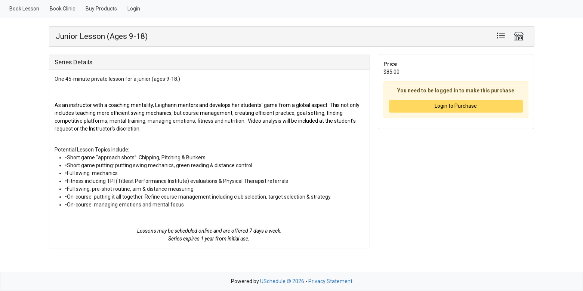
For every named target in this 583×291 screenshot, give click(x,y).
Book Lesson (24, 9)
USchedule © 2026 (282, 281)
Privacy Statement (330, 281)
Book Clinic (62, 9)
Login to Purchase (456, 106)
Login (133, 9)
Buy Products (101, 9)
